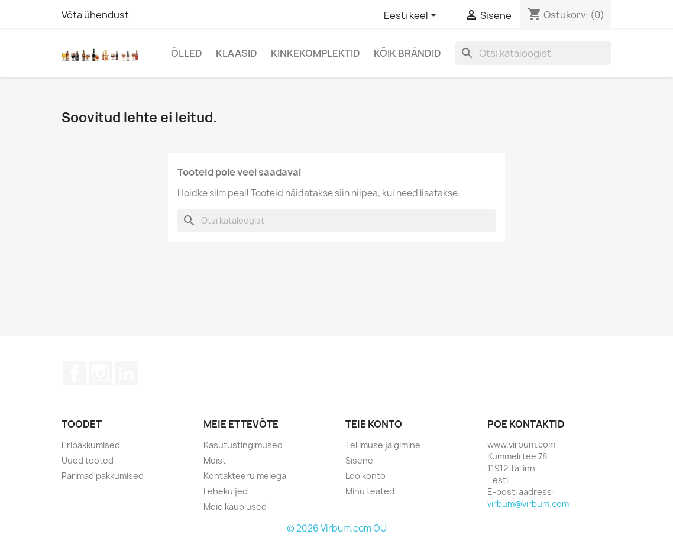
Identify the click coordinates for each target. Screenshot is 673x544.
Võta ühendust (95, 14)
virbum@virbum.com (528, 503)
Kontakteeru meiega (244, 475)
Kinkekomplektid (315, 53)
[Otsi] (533, 53)
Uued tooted (88, 460)
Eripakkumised (91, 445)
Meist (214, 460)
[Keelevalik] (412, 16)
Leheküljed (225, 491)
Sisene (359, 460)
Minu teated (369, 491)
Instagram (100, 373)
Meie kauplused (235, 506)
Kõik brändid (407, 53)
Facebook (74, 373)
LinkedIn (126, 373)
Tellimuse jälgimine (382, 445)
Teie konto (373, 423)
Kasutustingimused (243, 445)
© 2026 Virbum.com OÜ (337, 528)
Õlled (186, 53)
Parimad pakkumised (103, 475)
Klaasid (236, 53)
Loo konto (365, 475)
